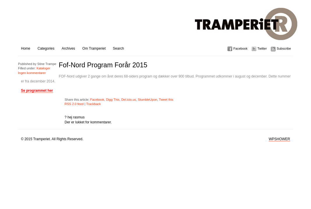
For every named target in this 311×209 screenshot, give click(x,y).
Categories (46, 48)
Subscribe (284, 48)
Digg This (112, 99)
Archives (68, 48)
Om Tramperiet (94, 48)
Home (25, 48)
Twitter (262, 48)
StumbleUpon (147, 99)
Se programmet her (37, 91)
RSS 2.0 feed (74, 104)
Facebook (240, 48)
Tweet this (166, 99)
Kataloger (43, 68)
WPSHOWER (279, 139)
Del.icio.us (128, 99)
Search (118, 48)
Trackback (93, 104)
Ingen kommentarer (32, 73)
